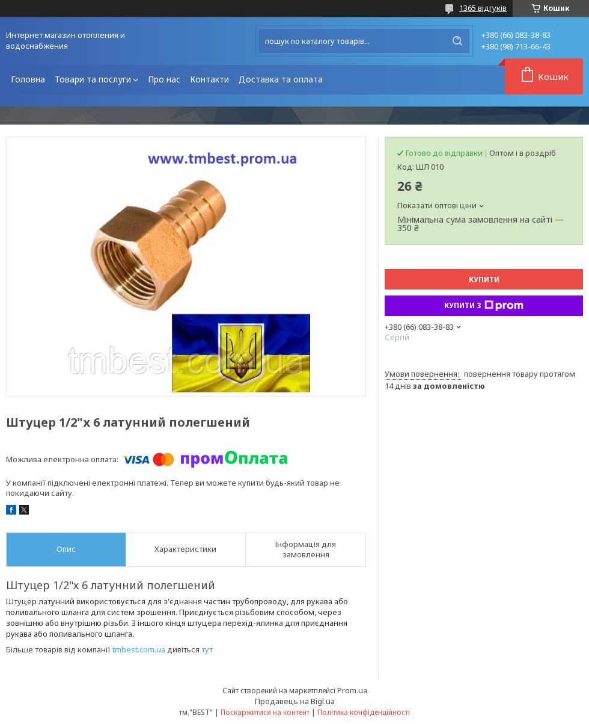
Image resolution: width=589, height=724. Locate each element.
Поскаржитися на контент (265, 712)
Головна (28, 79)
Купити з (483, 305)
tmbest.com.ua (138, 649)
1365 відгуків (483, 7)
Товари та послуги (93, 79)
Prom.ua (352, 690)
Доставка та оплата (281, 79)
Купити (484, 279)
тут (207, 649)
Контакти (209, 79)
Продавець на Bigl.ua (295, 701)
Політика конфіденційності (363, 712)
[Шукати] (457, 41)
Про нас (164, 79)
